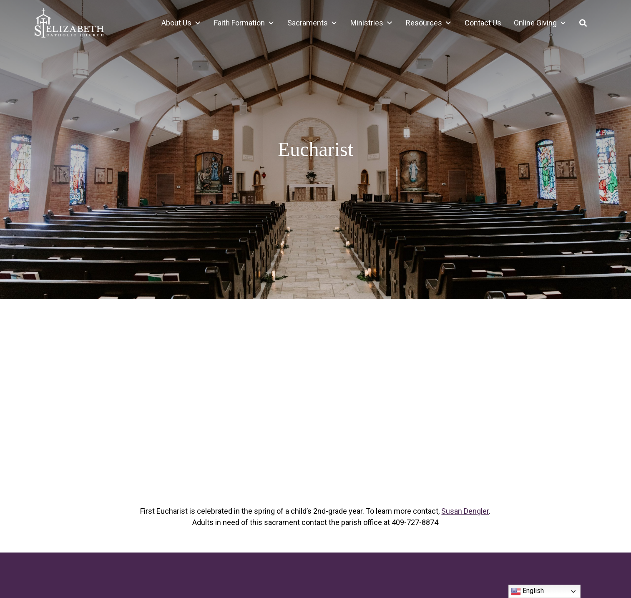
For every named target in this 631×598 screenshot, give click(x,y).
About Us (181, 23)
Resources (429, 23)
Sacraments (312, 23)
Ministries (371, 23)
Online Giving (540, 23)
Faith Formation (244, 23)
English (527, 591)
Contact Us (483, 22)
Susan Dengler (465, 511)
